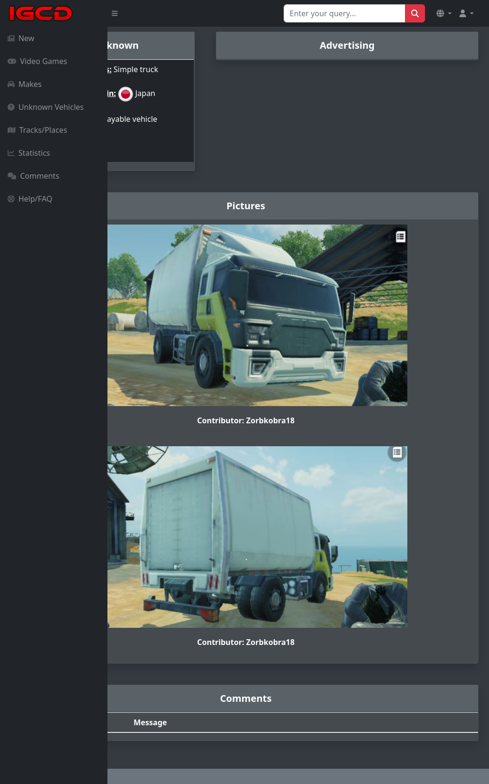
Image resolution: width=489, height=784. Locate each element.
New (21, 38)
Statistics (29, 153)
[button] (444, 13)
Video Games (37, 61)
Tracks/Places (37, 130)
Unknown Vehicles (46, 107)
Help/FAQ (30, 198)
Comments (33, 176)
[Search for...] (344, 13)
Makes (25, 84)
